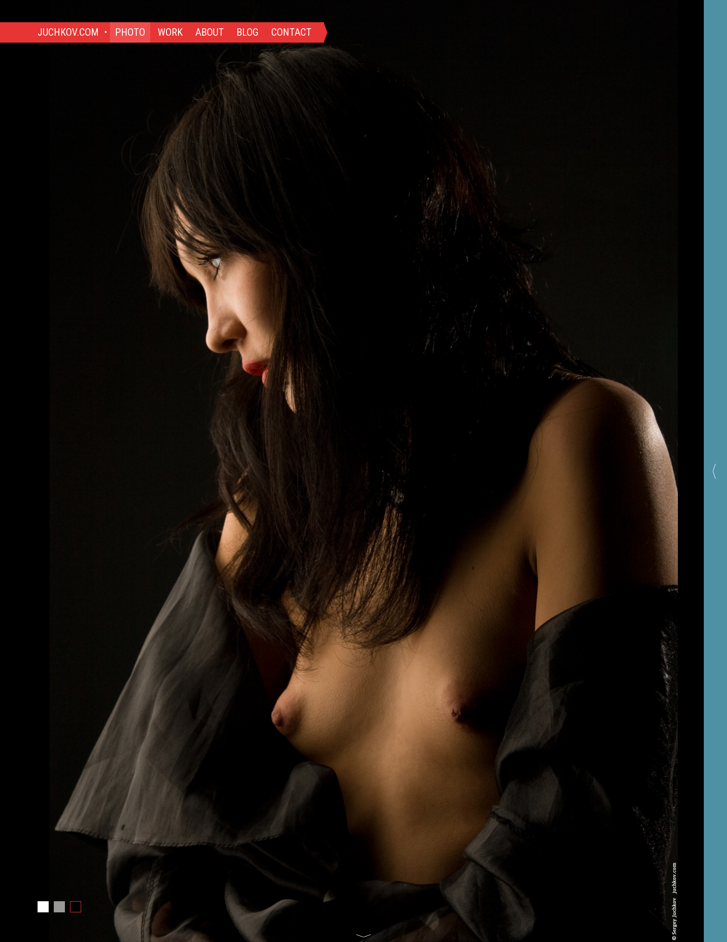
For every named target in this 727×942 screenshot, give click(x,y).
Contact (291, 32)
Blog (247, 32)
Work (170, 32)
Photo (130, 32)
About (209, 32)
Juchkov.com (68, 32)
